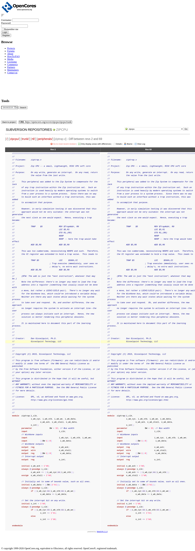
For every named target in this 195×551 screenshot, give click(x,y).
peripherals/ (45, 139)
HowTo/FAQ (13, 56)
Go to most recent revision (64, 144)
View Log (141, 144)
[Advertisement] (10, 86)
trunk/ (25, 139)
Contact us (12, 72)
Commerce (12, 64)
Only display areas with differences (96, 144)
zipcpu (62, 130)
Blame (129, 144)
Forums (11, 51)
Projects (11, 48)
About (10, 53)
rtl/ (33, 139)
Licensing (12, 62)
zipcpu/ (14, 139)
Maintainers (13, 70)
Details (119, 144)
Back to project (9, 122)
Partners (11, 67)
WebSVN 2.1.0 (102, 532)
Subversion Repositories (29, 130)
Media (10, 59)
